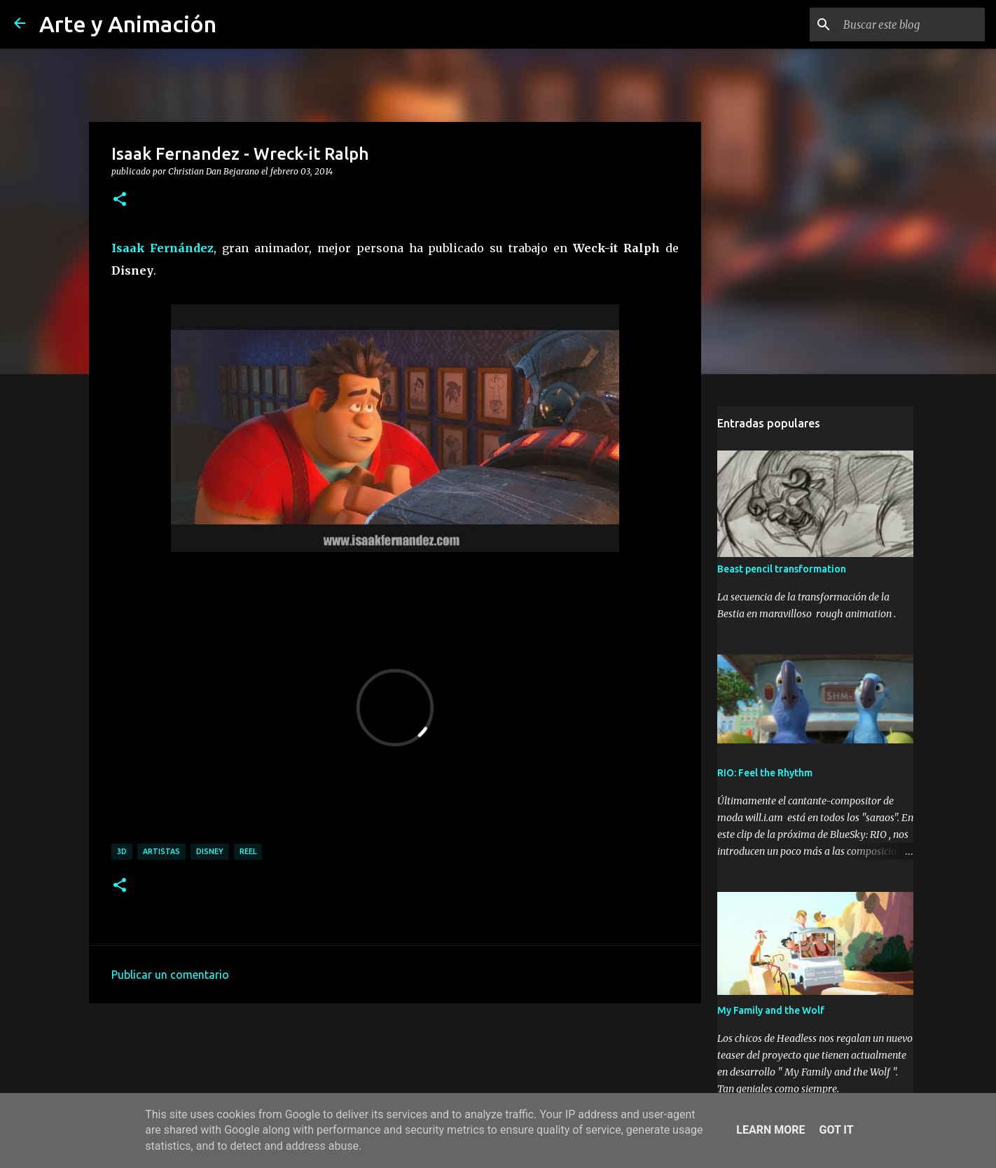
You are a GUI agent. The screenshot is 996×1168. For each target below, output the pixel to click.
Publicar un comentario (170, 974)
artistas (161, 851)
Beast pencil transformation (781, 569)
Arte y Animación (127, 23)
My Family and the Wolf (770, 1010)
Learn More (770, 1129)
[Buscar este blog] (911, 24)
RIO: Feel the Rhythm (764, 772)
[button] (119, 200)
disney (209, 851)
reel (248, 851)
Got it (836, 1129)
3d (122, 851)
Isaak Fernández (162, 248)
